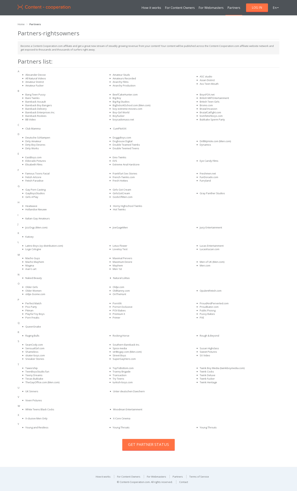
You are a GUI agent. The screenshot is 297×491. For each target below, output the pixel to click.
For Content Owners (180, 7)
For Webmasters (211, 7)
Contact (183, 482)
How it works (151, 7)
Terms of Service (199, 476)
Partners (233, 7)
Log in (257, 7)
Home (21, 24)
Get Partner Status (148, 444)
